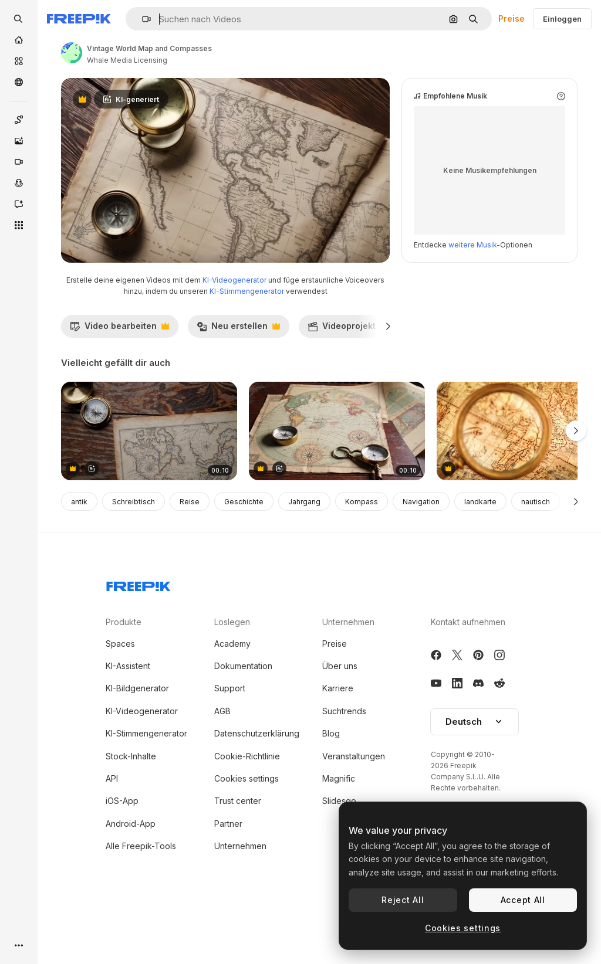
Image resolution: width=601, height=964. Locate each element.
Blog (331, 783)
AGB (222, 761)
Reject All (402, 900)
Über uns (339, 716)
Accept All (523, 900)
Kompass (361, 551)
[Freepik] (79, 18)
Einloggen (562, 18)
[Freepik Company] (138, 634)
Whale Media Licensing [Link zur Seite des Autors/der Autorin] (127, 60)
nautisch (535, 551)
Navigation (421, 551)
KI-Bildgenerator (137, 738)
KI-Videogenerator (234, 329)
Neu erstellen (238, 379)
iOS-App (122, 851)
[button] (142, 19)
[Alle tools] (18, 225)
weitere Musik (472, 294)
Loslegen (232, 672)
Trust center (237, 851)
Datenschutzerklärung (256, 783)
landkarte (480, 551)
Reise (190, 551)
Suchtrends (344, 761)
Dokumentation (243, 716)
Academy (232, 693)
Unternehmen (240, 896)
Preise (511, 18)
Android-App (131, 873)
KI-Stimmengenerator (247, 341)
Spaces (120, 693)
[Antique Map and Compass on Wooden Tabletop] (149, 481)
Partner (228, 873)
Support (229, 738)
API (112, 828)
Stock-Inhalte (131, 806)
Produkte (123, 672)
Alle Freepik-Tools (141, 896)
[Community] (18, 82)
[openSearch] (18, 18)
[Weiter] (388, 376)
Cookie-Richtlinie (247, 806)
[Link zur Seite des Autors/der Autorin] (71, 52)
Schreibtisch (133, 551)
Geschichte (244, 551)
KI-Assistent (128, 716)
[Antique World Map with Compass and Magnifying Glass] (337, 481)
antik (79, 551)
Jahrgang (304, 551)
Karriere (337, 738)
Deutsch (474, 771)
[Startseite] (18, 39)
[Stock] (18, 61)
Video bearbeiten (119, 379)
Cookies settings (246, 828)
